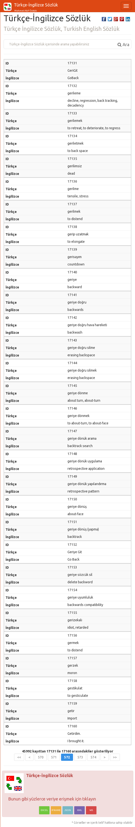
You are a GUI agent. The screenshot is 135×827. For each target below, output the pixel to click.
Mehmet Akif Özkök (25, 10)
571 (54, 757)
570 (41, 757)
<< (19, 757)
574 (93, 757)
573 (80, 757)
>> (115, 757)
